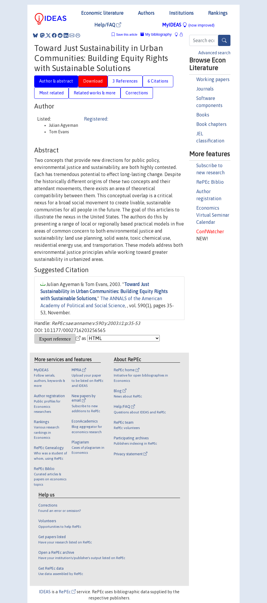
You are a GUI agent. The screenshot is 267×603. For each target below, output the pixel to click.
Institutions (181, 13)
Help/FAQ (107, 24)
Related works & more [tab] (95, 93)
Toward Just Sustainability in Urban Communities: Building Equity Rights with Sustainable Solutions (104, 291)
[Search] (224, 40)
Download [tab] (93, 81)
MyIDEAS (188, 24)
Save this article (126, 34)
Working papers (213, 79)
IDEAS (45, 591)
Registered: (96, 118)
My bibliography (156, 34)
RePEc (67, 591)
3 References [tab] (125, 81)
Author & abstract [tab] (56, 81)
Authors (146, 13)
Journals (205, 88)
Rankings (218, 13)
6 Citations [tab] (158, 81)
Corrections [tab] (137, 93)
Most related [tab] (51, 93)
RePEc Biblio (210, 182)
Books (202, 114)
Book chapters (211, 124)
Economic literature (102, 13)
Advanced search (214, 52)
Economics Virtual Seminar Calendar (212, 215)
